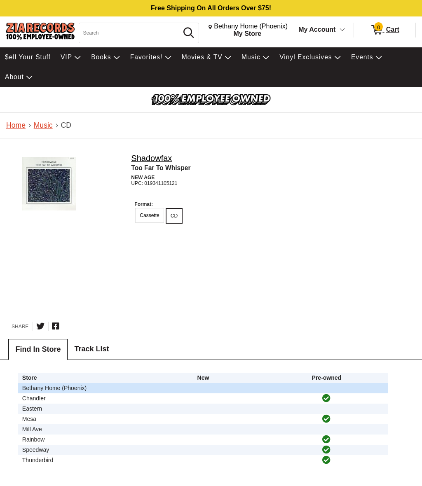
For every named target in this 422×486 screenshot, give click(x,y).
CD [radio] (174, 216)
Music (43, 125)
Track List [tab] (91, 349)
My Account (316, 29)
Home (16, 125)
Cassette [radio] (149, 215)
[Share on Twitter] (40, 326)
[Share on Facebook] (55, 326)
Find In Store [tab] (38, 349)
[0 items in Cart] (384, 30)
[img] (326, 398)
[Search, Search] (130, 33)
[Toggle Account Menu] (342, 30)
